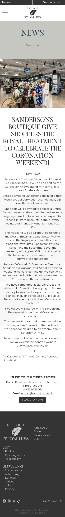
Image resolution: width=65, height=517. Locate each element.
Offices (9, 481)
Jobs (8, 485)
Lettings (10, 477)
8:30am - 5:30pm (53, 2)
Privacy (9, 489)
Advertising (12, 474)
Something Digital (37, 513)
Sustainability (13, 470)
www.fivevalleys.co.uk (34, 345)
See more (32, 47)
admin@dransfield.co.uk (37, 393)
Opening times (15, 455)
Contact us (52, 501)
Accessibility (13, 458)
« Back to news (33, 399)
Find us (6, 2)
